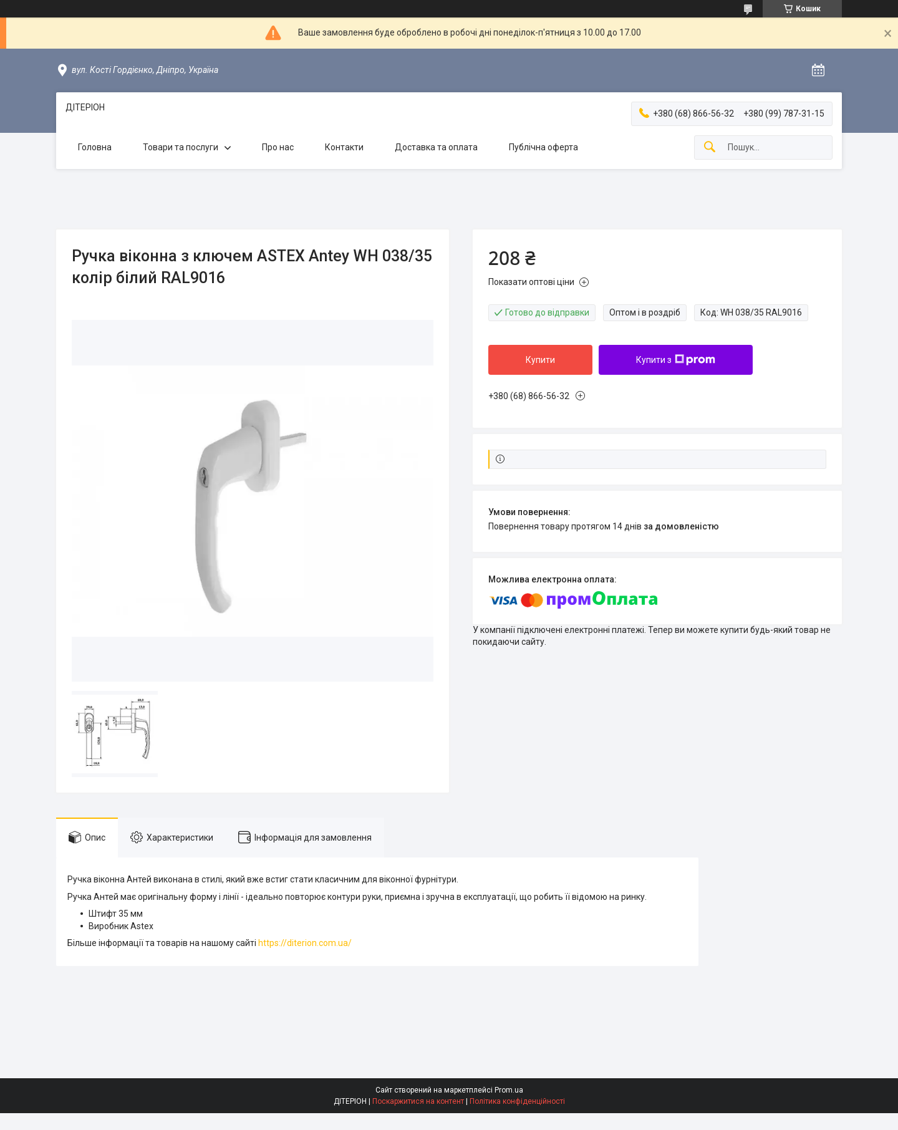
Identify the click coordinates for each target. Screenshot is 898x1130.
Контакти (344, 147)
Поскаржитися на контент (418, 1101)
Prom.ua (509, 1090)
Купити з (675, 359)
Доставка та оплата (436, 147)
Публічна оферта (543, 147)
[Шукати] (709, 147)
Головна (95, 147)
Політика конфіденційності (517, 1101)
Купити (540, 360)
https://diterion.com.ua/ (305, 943)
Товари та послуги (180, 147)
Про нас (278, 147)
